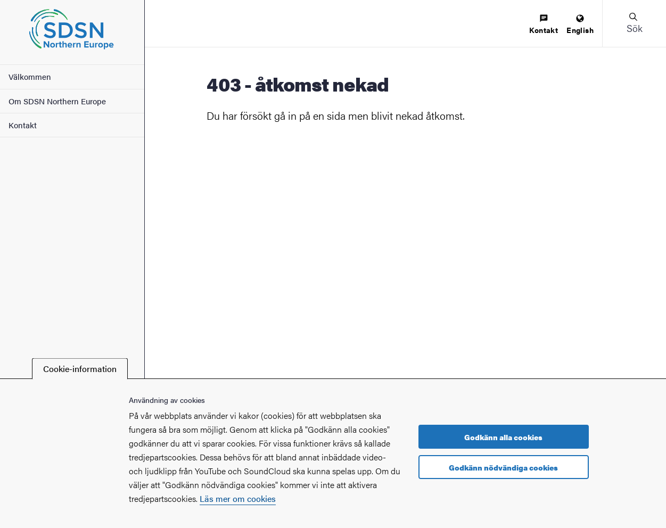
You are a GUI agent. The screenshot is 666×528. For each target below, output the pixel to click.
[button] (634, 23)
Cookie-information (80, 368)
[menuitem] (543, 24)
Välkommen (30, 76)
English (580, 24)
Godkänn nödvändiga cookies (503, 467)
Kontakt (23, 124)
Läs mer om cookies (238, 498)
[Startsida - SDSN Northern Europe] (72, 32)
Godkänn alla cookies (503, 437)
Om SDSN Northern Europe (57, 100)
